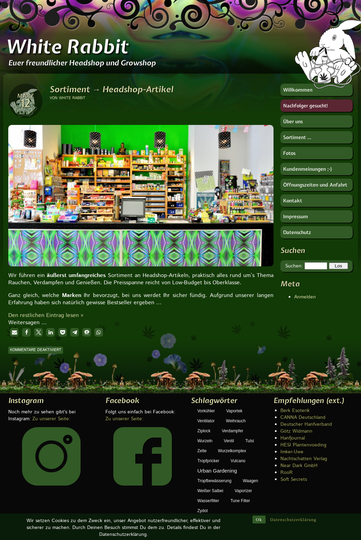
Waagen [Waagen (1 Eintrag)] (250, 480)
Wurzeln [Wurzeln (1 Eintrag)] (205, 440)
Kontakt (292, 201)
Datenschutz (297, 232)
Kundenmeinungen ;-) (307, 169)
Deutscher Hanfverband (306, 424)
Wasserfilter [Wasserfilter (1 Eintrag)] (208, 500)
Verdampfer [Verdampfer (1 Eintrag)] (232, 430)
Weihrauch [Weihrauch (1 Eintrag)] (236, 421)
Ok (259, 509)
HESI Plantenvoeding (303, 445)
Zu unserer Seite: (51, 418)
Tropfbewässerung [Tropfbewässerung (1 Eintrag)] (214, 480)
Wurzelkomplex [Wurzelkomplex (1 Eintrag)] (232, 450)
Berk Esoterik (295, 410)
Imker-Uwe (291, 451)
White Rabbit (67, 46)
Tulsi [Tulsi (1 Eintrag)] (249, 440)
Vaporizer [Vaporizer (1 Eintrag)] (243, 490)
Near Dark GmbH (299, 465)
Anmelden (305, 297)
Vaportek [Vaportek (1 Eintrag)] (234, 411)
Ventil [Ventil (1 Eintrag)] (229, 440)
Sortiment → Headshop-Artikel (111, 89)
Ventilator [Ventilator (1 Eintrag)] (206, 421)
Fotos (289, 153)
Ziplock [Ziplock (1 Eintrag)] (203, 430)
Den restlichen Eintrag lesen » (45, 315)
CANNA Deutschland (303, 417)
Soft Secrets (293, 479)
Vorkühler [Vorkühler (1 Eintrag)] (206, 411)
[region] (141, 184)
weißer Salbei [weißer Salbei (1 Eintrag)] (210, 490)
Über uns (293, 121)
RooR (286, 472)
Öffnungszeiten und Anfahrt (315, 185)
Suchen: (294, 266)
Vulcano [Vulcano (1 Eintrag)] (238, 460)
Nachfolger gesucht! (305, 106)
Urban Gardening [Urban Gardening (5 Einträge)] (217, 471)
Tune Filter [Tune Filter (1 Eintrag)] (240, 500)
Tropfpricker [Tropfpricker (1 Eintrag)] (208, 460)
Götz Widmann (296, 431)
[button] (14, 332)
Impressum (295, 216)
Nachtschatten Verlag (303, 458)
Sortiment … (297, 137)
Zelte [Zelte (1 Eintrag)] (202, 450)
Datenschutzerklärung (293, 509)
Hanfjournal (292, 438)
